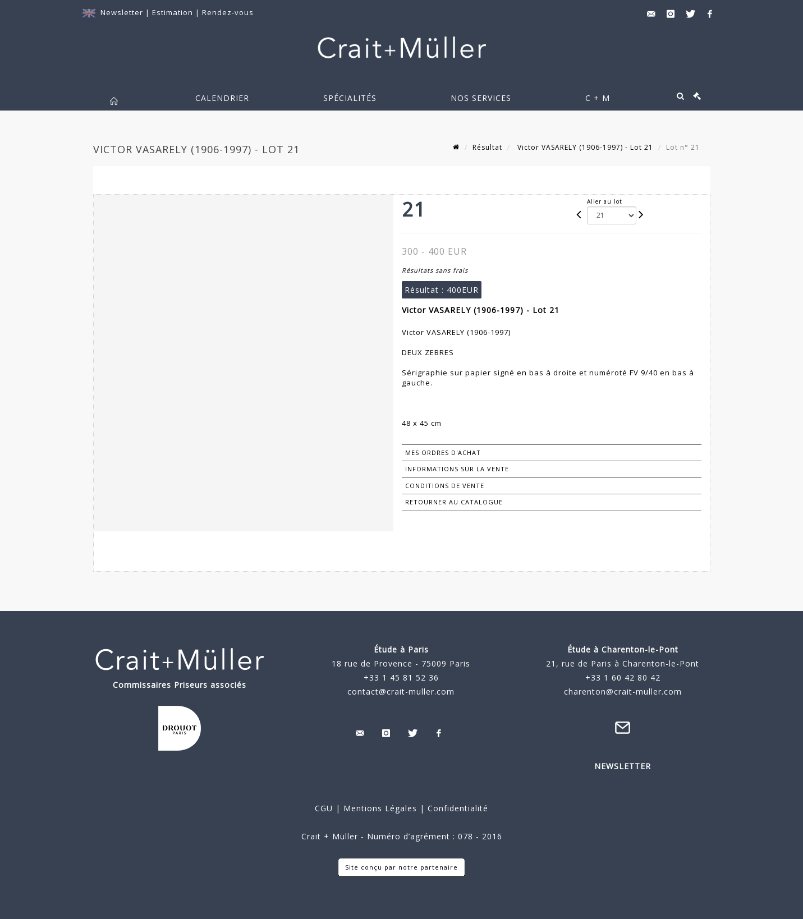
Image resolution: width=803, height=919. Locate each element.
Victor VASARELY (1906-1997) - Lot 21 (584, 147)
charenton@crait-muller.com (623, 691)
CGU (324, 808)
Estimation (173, 12)
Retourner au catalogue (454, 502)
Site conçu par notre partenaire (401, 867)
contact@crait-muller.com (401, 691)
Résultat (487, 147)
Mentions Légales (380, 808)
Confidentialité (456, 808)
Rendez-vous (228, 12)
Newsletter (121, 12)
